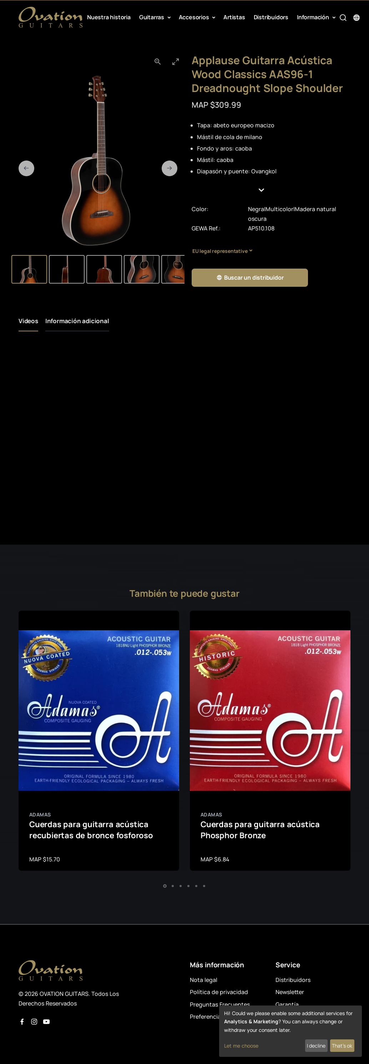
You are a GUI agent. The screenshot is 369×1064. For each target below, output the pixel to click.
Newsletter (290, 992)
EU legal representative (219, 251)
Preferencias (207, 1016)
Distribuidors (271, 17)
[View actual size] (158, 61)
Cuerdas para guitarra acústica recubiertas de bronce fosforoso (91, 830)
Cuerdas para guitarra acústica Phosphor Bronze (260, 830)
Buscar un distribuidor (249, 277)
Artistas (234, 17)
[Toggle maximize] (175, 61)
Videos (28, 321)
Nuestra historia (109, 17)
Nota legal (203, 980)
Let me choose (241, 1045)
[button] (271, 190)
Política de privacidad (219, 992)
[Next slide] (169, 168)
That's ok (342, 1045)
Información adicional (77, 321)
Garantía (287, 1004)
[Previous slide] (26, 168)
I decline (316, 1045)
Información (313, 17)
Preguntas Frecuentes (220, 1004)
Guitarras (152, 17)
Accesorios (195, 17)
